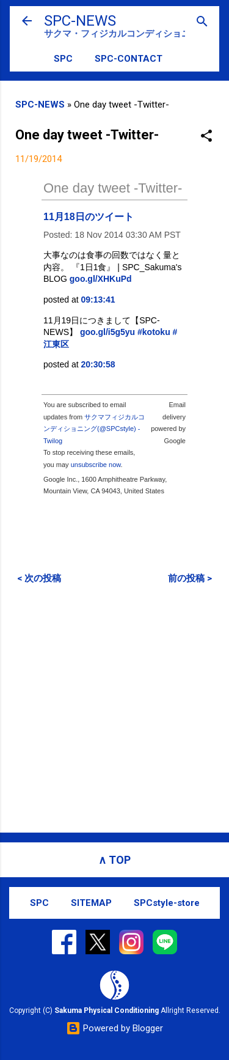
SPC (63, 58)
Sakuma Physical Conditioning (106, 1010)
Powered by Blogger (114, 1028)
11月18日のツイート (88, 217)
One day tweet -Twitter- (112, 188)
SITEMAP (91, 902)
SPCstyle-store (167, 902)
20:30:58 (98, 364)
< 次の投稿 (39, 578)
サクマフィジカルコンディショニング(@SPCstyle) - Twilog (94, 428)
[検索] (202, 22)
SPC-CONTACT (128, 58)
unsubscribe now (96, 464)
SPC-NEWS (80, 20)
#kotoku (153, 332)
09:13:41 (98, 299)
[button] (206, 136)
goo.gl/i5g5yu (107, 332)
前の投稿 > (190, 578)
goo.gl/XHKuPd (101, 279)
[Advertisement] (114, 708)
